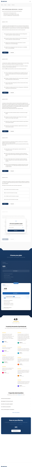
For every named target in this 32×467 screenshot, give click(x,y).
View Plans (16, 230)
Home (2, 4)
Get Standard (16, 270)
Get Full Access (16, 430)
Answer (5, 52)
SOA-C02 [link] (13, 4)
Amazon (9, 4)
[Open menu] (30, 1)
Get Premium (16, 293)
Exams (5, 4)
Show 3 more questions (16, 412)
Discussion (12, 52)
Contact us (19, 394)
